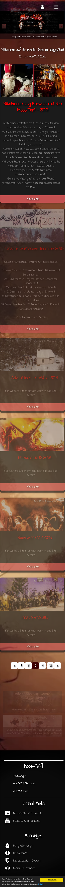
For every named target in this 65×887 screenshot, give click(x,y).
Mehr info (32, 199)
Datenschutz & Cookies (27, 861)
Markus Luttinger (24, 868)
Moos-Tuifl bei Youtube (26, 821)
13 (50, 665)
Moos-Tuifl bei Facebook (27, 814)
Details (40, 884)
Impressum (20, 853)
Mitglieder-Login (23, 846)
